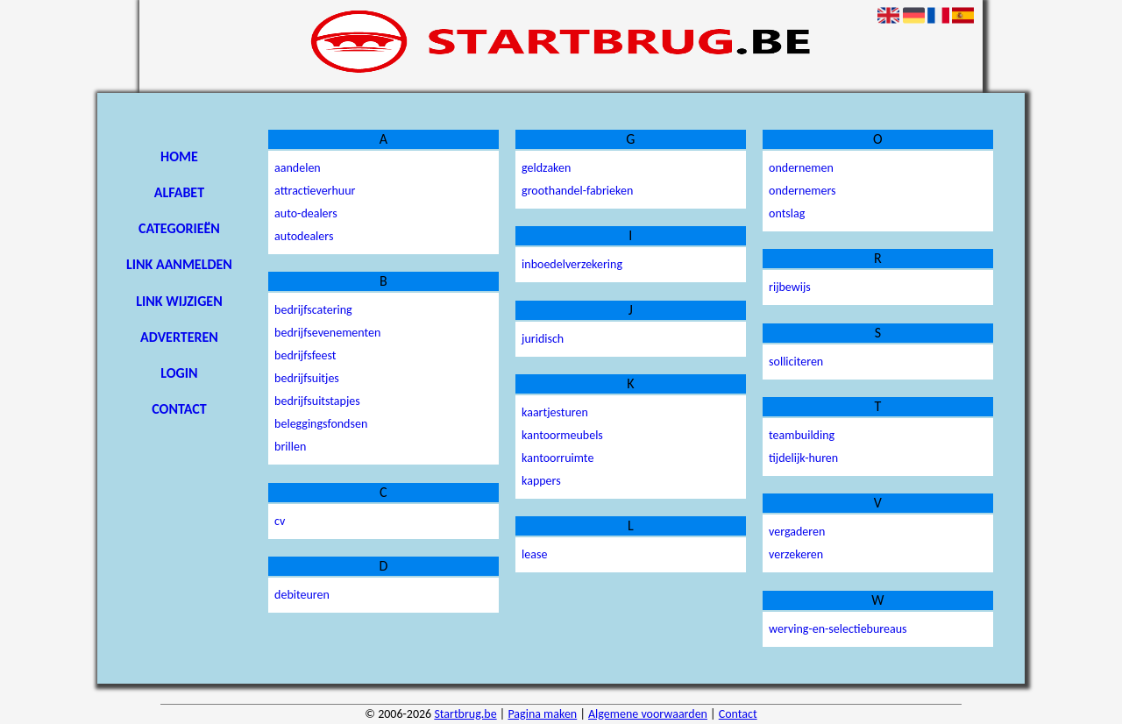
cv (279, 521)
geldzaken (546, 167)
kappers (541, 480)
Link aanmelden (179, 264)
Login (178, 373)
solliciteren (796, 361)
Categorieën (179, 228)
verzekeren (796, 554)
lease (534, 554)
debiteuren (302, 594)
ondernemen (801, 167)
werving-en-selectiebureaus (837, 628)
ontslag (787, 213)
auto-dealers (305, 213)
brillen (290, 446)
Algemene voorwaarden (647, 713)
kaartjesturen (555, 412)
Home (179, 156)
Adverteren (179, 337)
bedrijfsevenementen (327, 332)
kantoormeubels (562, 435)
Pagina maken (542, 713)
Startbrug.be (465, 713)
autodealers (303, 236)
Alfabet (179, 192)
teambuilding (801, 435)
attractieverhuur (314, 190)
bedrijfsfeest (305, 355)
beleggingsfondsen (320, 423)
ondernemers (802, 190)
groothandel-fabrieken (577, 190)
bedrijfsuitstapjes (317, 401)
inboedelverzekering (572, 264)
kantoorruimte (557, 458)
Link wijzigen (179, 301)
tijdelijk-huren (803, 458)
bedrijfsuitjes (306, 378)
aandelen (297, 167)
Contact (179, 409)
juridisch (543, 338)
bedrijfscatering (313, 309)
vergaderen (797, 531)
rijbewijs (790, 287)
